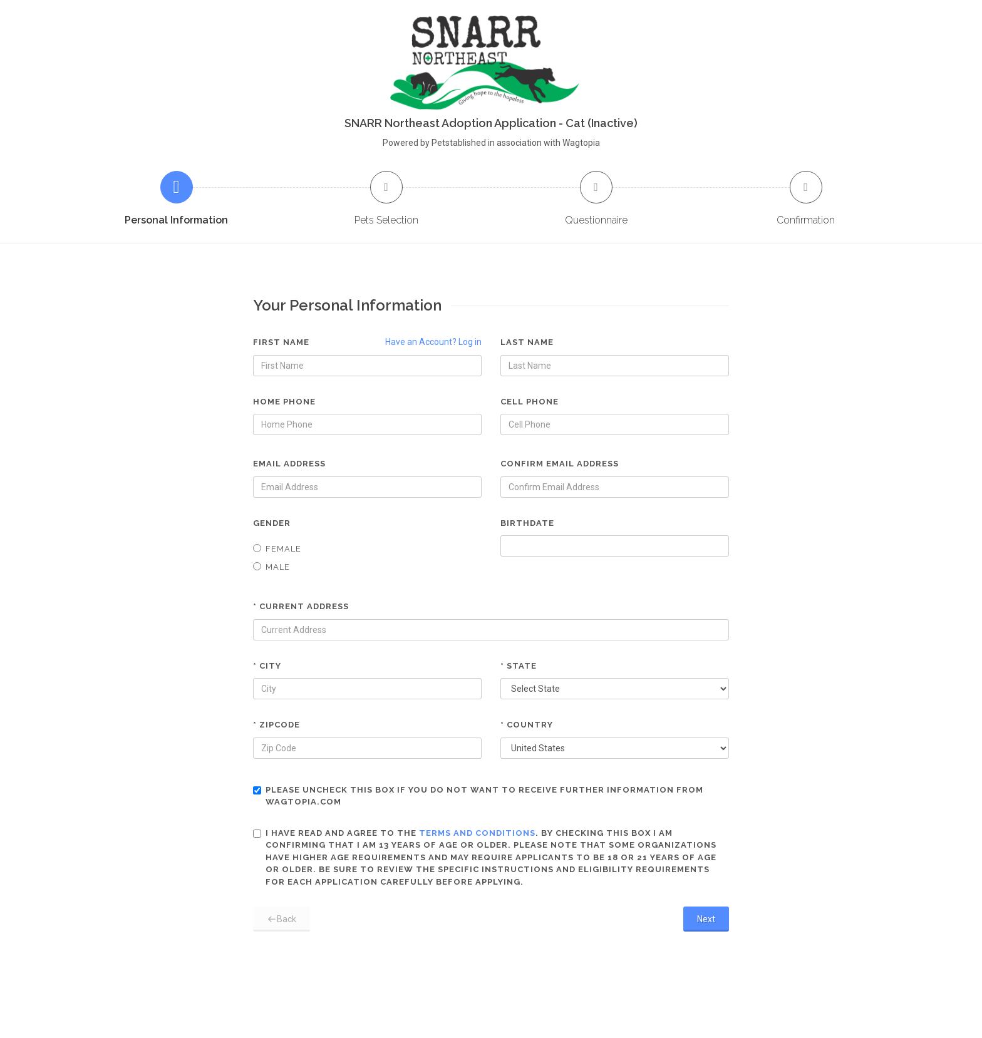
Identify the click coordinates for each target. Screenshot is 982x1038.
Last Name (527, 342)
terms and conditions (477, 833)
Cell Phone (529, 401)
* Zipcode (276, 724)
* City (267, 666)
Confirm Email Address (559, 463)
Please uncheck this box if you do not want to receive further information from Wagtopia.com (478, 796)
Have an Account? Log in (433, 342)
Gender (272, 523)
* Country (526, 724)
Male (271, 567)
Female (277, 548)
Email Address (289, 463)
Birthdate (527, 523)
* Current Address (301, 606)
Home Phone (284, 401)
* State (518, 666)
